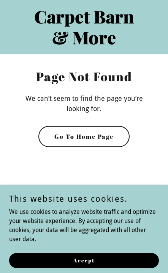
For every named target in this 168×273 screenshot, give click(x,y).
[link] (84, 42)
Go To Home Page (84, 136)
